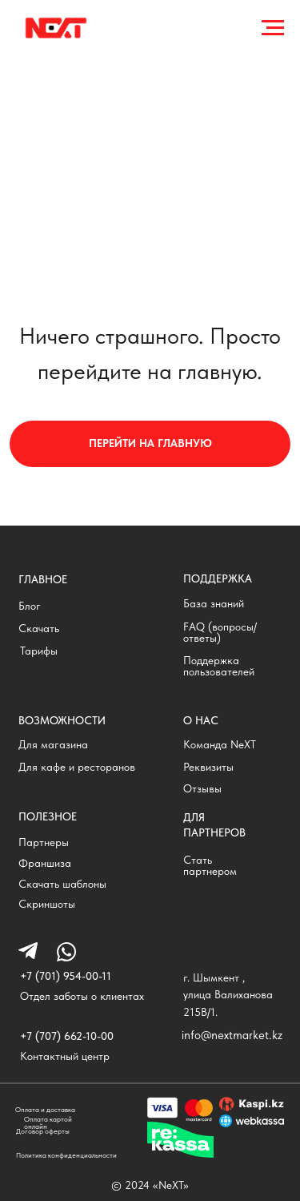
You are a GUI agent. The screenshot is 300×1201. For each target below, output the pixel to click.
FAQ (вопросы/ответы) (220, 632)
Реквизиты (208, 767)
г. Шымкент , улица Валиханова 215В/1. (228, 994)
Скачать (38, 628)
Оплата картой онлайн (48, 1122)
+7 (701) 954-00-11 (65, 976)
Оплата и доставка (45, 1109)
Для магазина (53, 745)
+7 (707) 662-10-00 (67, 1036)
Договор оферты (43, 1130)
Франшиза (44, 863)
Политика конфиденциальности (66, 1155)
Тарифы (39, 651)
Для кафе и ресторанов (76, 767)
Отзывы (202, 789)
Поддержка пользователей (218, 666)
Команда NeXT (219, 745)
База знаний (213, 604)
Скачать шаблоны (62, 884)
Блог (29, 606)
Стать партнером (210, 865)
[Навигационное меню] (273, 28)
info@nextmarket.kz (232, 1035)
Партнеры (43, 842)
